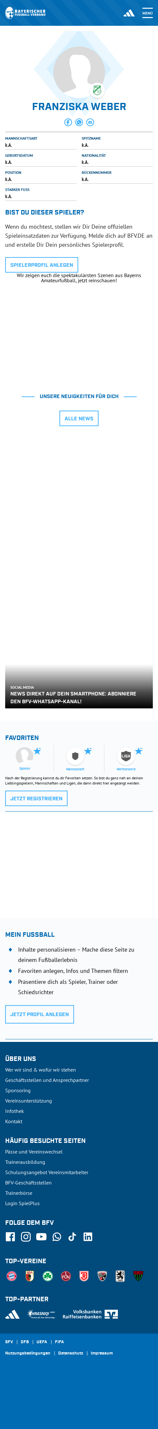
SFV (9, 1342)
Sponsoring (18, 1090)
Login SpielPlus (22, 1203)
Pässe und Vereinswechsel (34, 1151)
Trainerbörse (18, 1193)
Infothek (14, 1111)
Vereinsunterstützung (28, 1100)
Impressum (102, 1353)
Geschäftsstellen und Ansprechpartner (47, 1080)
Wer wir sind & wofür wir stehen (40, 1069)
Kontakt (13, 1121)
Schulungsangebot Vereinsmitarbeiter (46, 1172)
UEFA (42, 1342)
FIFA (59, 1342)
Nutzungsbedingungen (27, 1353)
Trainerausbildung (25, 1162)
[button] (68, 122)
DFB (25, 1342)
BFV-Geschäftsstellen (28, 1182)
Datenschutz (70, 1353)
